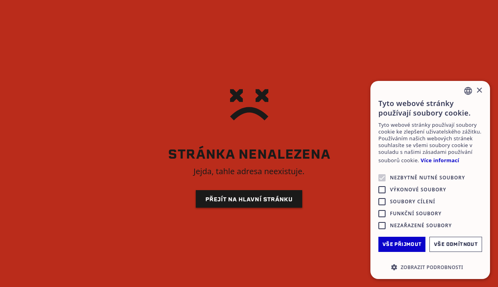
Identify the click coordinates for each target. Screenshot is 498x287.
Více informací (440, 160)
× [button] (479, 91)
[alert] (430, 180)
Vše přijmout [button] (402, 244)
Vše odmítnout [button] (456, 244)
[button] (430, 267)
